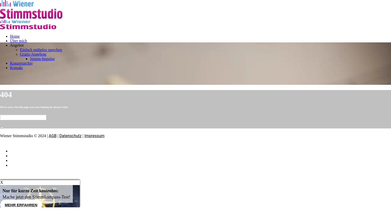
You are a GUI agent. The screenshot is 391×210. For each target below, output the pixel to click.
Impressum (94, 135)
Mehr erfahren (21, 205)
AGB (53, 135)
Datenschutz (70, 135)
